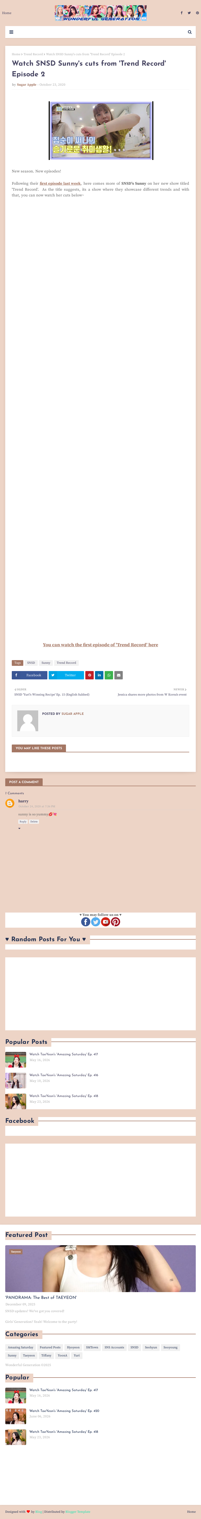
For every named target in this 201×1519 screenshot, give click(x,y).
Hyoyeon (73, 1347)
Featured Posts (50, 1347)
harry (23, 801)
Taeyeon (29, 1355)
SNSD (31, 663)
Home (16, 54)
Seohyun (151, 1347)
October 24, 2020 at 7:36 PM (37, 806)
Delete (34, 821)
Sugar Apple (26, 85)
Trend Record (33, 54)
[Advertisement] (100, 993)
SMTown (92, 1347)
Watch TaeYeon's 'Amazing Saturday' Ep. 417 (63, 1054)
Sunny (46, 663)
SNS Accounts (114, 1347)
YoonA (62, 1355)
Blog (38, 1512)
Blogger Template (77, 1512)
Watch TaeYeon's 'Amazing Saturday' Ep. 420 (64, 1411)
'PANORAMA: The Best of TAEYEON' (41, 1298)
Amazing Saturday (20, 1347)
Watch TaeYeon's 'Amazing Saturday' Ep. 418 (63, 1096)
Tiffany (46, 1355)
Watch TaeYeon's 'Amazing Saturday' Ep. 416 (63, 1075)
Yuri (77, 1355)
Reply (23, 821)
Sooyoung (170, 1347)
